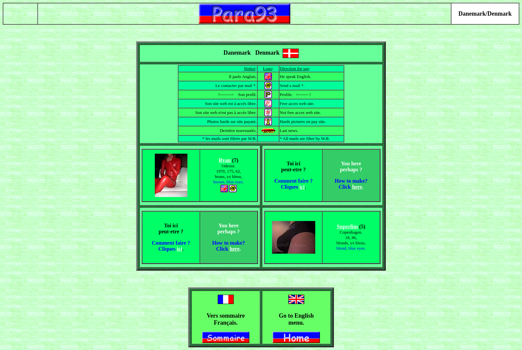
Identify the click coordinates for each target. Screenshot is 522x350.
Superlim (347, 226)
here (357, 187)
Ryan (225, 160)
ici (302, 187)
